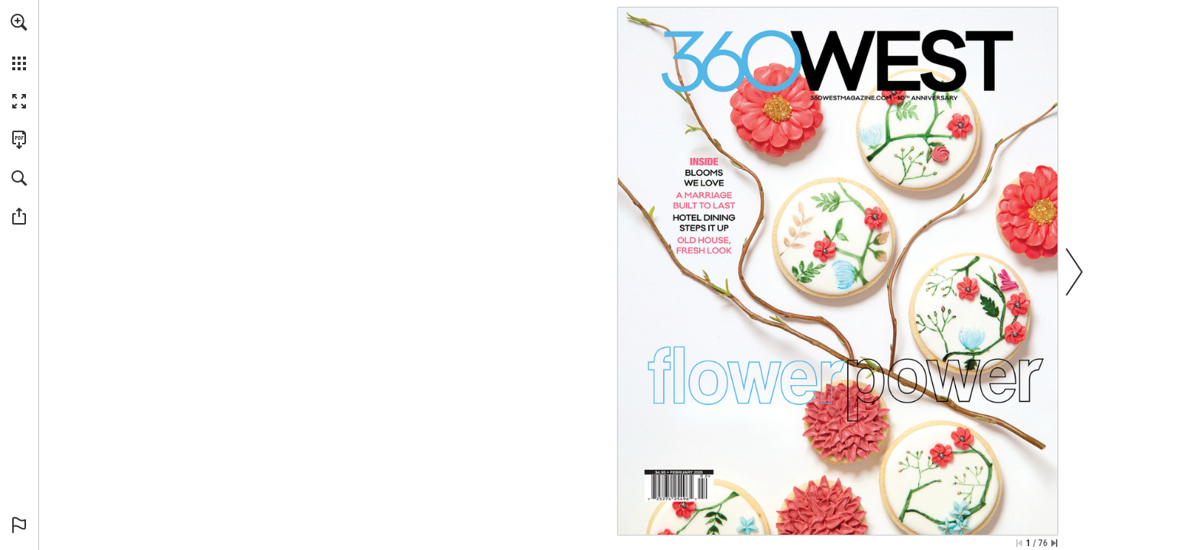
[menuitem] (19, 42)
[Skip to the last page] (1054, 543)
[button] (19, 22)
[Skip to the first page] (1019, 543)
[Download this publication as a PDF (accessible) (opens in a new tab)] (19, 140)
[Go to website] (851, 98)
